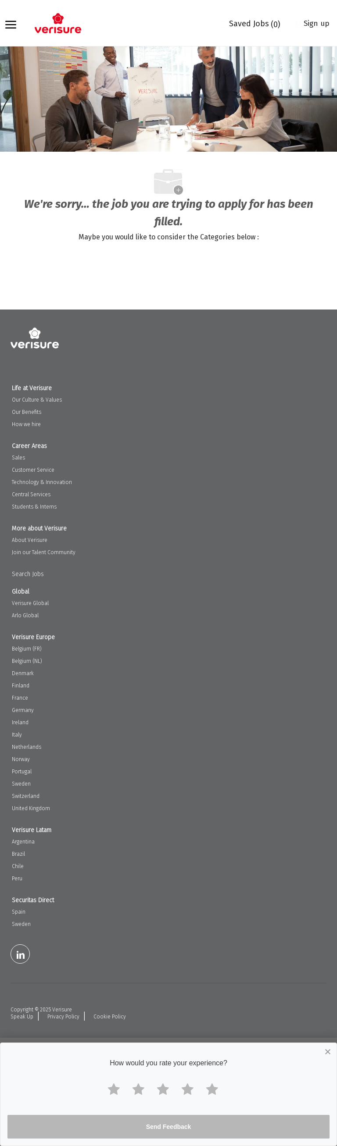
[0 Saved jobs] (249, 23)
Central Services (31, 494)
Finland (20, 686)
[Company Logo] (62, 23)
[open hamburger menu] (10, 23)
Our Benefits (26, 412)
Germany (23, 710)
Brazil (18, 854)
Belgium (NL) (27, 661)
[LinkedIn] (20, 954)
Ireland (20, 722)
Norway (21, 759)
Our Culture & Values (37, 400)
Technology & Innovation (42, 482)
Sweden (21, 784)
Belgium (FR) (27, 649)
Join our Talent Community (43, 552)
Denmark (23, 673)
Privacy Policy (63, 1017)
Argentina (23, 842)
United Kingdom (31, 808)
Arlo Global (25, 615)
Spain (18, 912)
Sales (18, 458)
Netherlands (26, 747)
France (20, 698)
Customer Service (33, 470)
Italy (17, 735)
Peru (17, 879)
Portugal (22, 772)
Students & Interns (34, 507)
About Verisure (29, 540)
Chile (18, 866)
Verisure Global (30, 603)
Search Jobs (28, 574)
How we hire (26, 424)
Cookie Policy (109, 1017)
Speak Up (22, 1017)
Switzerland (25, 796)
